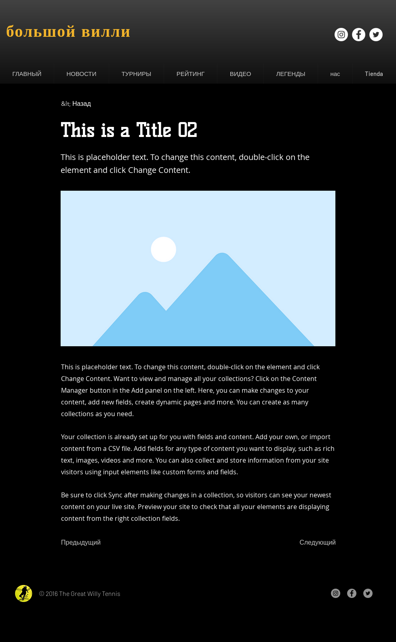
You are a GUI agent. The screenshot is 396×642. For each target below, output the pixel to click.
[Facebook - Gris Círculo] (351, 593)
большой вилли (68, 31)
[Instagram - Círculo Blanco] (341, 34)
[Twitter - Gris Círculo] (368, 593)
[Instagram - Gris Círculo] (335, 593)
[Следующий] (315, 543)
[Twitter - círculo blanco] (376, 34)
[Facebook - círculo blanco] (358, 34)
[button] (81, 73)
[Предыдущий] (87, 543)
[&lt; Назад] (87, 104)
